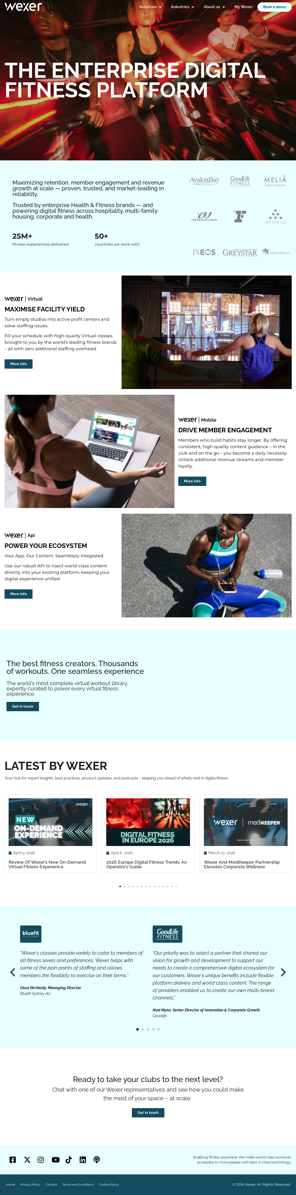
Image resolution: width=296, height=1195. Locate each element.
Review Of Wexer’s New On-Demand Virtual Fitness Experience (47, 864)
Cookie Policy (109, 1184)
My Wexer (244, 7)
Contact (51, 1184)
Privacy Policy (30, 1184)
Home (10, 1184)
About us (214, 7)
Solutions (150, 7)
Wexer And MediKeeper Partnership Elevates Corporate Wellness (242, 864)
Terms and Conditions (78, 1184)
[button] (8, 834)
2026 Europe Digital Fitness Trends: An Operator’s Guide (146, 864)
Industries (182, 7)
